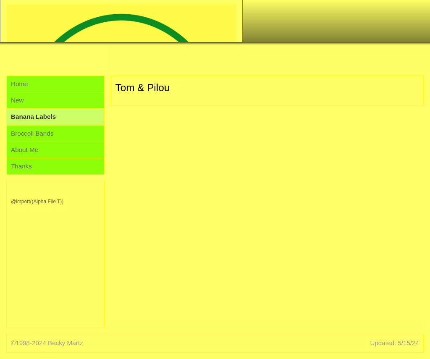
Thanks (21, 166)
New (17, 100)
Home (19, 83)
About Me (24, 149)
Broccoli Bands (32, 133)
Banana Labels (33, 116)
